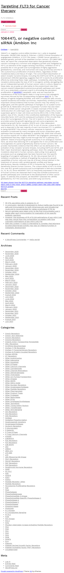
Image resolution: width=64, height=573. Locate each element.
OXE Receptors (11, 416)
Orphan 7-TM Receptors (15, 348)
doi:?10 (4, 189)
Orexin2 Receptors (13, 340)
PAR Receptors (11, 465)
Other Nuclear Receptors (15, 385)
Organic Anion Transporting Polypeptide (22, 342)
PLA (7, 541)
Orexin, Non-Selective (14, 336)
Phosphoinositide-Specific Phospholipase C (23, 498)
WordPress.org (11, 568)
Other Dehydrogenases (14, 373)
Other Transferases (13, 408)
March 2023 (10, 280)
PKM (7, 537)
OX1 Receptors (11, 412)
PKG (7, 535)
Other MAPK (10, 381)
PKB (7, 529)
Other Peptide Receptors (15, 389)
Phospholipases (11, 504)
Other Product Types (14, 393)
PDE (7, 473)
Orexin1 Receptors (12, 338)
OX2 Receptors (11, 414)
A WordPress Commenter (15, 240)
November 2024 (12, 270)
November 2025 (12, 254)
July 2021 (9, 321)
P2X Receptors (11, 440)
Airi (31, 571)
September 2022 (12, 293)
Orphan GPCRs (11, 354)
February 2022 (11, 307)
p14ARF (8, 436)
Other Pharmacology (13, 391)
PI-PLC (8, 515)
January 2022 (11, 309)
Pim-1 (7, 521)
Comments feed (12, 566)
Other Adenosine (12, 360)
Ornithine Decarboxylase (15, 346)
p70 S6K (8, 453)
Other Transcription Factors (16, 406)
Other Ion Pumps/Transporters (18, 377)
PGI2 (7, 490)
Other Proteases (12, 395)
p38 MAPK (9, 445)
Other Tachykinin (12, 403)
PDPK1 (8, 480)
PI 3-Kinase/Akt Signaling (15, 512)
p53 (6, 447)
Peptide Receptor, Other (15, 482)
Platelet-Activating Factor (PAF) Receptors (22, 547)
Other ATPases (11, 364)
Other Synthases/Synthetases (17, 401)
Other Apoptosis (12, 362)
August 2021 (10, 319)
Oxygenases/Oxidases (14, 424)
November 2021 (11, 313)
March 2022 (10, 305)
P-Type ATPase (11, 432)
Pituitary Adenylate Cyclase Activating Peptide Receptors (29, 525)
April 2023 (9, 278)
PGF (7, 488)
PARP (7, 469)
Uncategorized (11, 550)
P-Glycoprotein (11, 428)
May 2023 (9, 276)
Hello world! (35, 240)
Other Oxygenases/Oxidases (16, 387)
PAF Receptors (11, 463)
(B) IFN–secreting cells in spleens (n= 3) (22, 203)
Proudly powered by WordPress (12, 571)
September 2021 (12, 317)
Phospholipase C (12, 502)
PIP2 (7, 523)
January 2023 (11, 284)
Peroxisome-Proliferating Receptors (20, 486)
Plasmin (8, 543)
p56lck (8, 449)
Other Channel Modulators (16, 371)
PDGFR (8, 475)
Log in (7, 562)
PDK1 (7, 478)
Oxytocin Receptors (13, 426)
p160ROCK (9, 438)
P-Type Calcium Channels (16, 434)
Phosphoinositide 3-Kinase (16, 496)
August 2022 (10, 295)
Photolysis (9, 508)
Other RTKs (10, 399)
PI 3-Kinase (10, 510)
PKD (7, 533)
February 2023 (11, 282)
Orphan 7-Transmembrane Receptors (21, 350)
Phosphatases (11, 492)
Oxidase (4, 49)
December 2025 (12, 252)
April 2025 (9, 260)
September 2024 (12, 274)
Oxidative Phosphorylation (16, 420)
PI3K (7, 517)
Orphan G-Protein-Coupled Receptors (21, 352)
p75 (6, 455)
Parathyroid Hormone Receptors (18, 467)
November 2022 (12, 289)
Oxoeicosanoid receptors (15, 422)
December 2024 (12, 268)
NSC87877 (18, 92)
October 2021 (10, 315)
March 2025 (10, 262)
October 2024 (11, 272)
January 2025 (11, 266)
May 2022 (9, 301)
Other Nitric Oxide (12, 383)
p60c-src (9, 451)
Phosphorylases (11, 506)
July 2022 (9, 297)
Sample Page (10, 26)
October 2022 (10, 291)
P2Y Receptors (11, 443)
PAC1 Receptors (11, 459)
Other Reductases (12, 397)
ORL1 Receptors (11, 344)
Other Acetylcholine (13, 358)
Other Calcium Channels (15, 366)
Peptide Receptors (12, 484)
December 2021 (11, 311)
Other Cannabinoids (13, 368)
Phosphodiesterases (13, 494)
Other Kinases (11, 379)
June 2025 (9, 256)
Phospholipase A (12, 500)
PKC (7, 531)
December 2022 (12, 287)
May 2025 (9, 258)
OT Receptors (11, 356)
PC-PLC (8, 471)
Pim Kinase (10, 519)
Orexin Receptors (12, 334)
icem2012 (14, 49)
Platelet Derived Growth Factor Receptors (22, 545)
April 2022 (9, 303)
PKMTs (8, 539)
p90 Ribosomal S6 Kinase (15, 457)
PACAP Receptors (12, 461)
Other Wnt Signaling (13, 410)
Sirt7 (47, 96)
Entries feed (10, 564)
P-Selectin (9, 430)
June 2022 (9, 299)
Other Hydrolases (12, 375)
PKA (7, 527)
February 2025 (11, 264)
